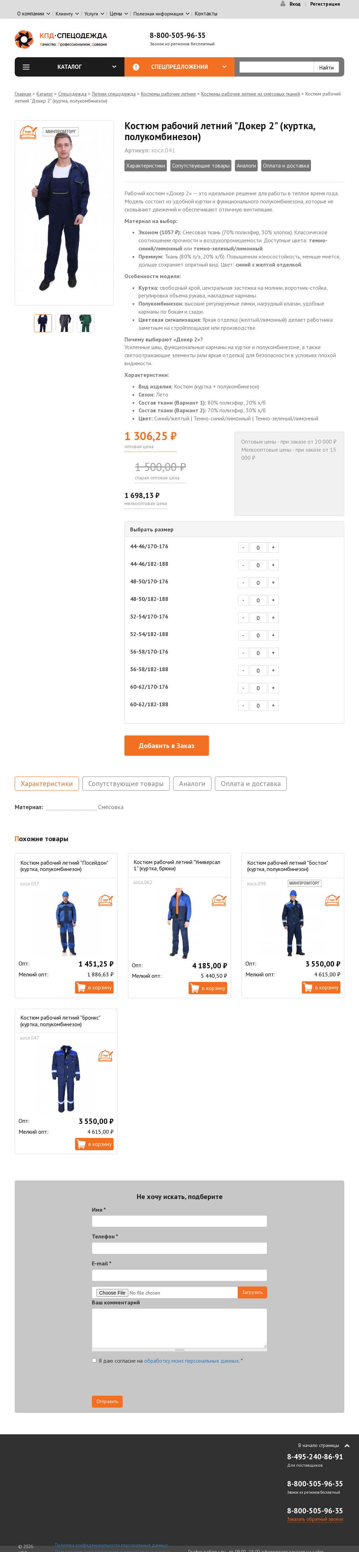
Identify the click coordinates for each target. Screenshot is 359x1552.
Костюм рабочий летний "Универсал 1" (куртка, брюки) (177, 865)
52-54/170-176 (149, 616)
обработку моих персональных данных (191, 1360)
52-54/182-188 (149, 633)
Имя (99, 1209)
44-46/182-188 (149, 563)
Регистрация (325, 4)
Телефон (105, 1236)
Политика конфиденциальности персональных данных (111, 1545)
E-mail (101, 1263)
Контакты (206, 13)
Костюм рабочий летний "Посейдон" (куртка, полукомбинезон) (64, 865)
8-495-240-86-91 (315, 1456)
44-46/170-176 (149, 546)
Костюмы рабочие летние (168, 94)
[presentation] (145, 1382)
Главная (23, 94)
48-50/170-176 (149, 581)
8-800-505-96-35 (178, 35)
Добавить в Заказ (167, 745)
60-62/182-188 (149, 704)
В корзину (99, 987)
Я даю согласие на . (167, 1360)
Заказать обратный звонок (315, 1519)
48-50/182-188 (149, 598)
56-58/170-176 (149, 651)
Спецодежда (72, 94)
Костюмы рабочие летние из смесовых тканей (250, 94)
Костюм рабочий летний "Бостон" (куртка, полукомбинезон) (287, 865)
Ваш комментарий (116, 1302)
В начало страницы (318, 1445)
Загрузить (252, 1292)
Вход (295, 4)
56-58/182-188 (149, 669)
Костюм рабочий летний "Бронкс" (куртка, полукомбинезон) (60, 1020)
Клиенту (64, 14)
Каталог (86, 67)
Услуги (91, 14)
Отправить (107, 1401)
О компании (30, 13)
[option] (64, 213)
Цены (116, 13)
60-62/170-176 (149, 686)
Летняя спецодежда (114, 94)
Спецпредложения (188, 67)
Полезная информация (158, 14)
